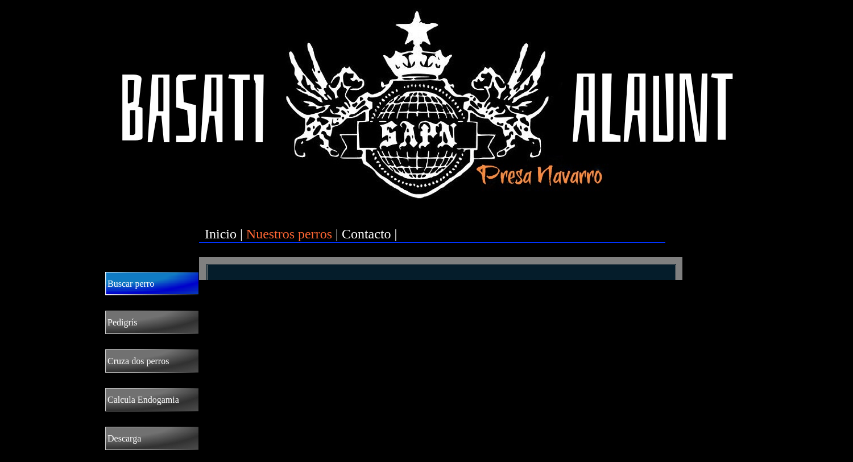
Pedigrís (122, 322)
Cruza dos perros (138, 361)
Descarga (124, 438)
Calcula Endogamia (143, 400)
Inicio (221, 233)
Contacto (366, 233)
